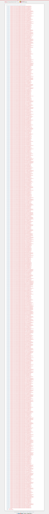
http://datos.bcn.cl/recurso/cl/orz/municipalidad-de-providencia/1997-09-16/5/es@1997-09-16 (20, 95)
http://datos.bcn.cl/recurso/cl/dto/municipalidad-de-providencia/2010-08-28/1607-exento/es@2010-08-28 (21, 237)
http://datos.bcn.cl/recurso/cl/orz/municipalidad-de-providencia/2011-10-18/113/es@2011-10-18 (20, 279)
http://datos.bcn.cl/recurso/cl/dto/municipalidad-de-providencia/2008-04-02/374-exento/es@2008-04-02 (21, 386)
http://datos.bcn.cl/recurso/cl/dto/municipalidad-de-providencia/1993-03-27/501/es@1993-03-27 (20, 387)
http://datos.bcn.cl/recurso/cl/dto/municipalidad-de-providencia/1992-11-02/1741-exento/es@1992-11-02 (21, 178)
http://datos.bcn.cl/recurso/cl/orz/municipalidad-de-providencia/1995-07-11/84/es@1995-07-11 (20, 462)
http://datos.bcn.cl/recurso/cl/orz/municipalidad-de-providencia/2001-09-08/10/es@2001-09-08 (20, 373)
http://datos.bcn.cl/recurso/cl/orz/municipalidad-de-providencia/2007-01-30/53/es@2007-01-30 (20, 31)
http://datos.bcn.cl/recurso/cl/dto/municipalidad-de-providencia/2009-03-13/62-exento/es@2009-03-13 (21, 307)
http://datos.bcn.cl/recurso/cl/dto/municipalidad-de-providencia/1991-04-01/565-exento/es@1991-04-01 (21, 390)
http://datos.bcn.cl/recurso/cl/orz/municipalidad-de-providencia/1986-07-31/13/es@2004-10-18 (20, 425)
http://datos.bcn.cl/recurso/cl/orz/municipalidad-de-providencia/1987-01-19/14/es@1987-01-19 (20, 435)
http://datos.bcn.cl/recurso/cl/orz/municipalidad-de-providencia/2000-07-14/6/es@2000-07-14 (20, 499)
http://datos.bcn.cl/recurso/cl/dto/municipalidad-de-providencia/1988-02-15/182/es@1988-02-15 (20, 130)
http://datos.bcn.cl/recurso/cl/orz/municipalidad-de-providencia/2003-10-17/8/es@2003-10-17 (20, 151)
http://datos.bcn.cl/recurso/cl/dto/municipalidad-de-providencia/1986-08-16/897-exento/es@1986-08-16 (21, 187)
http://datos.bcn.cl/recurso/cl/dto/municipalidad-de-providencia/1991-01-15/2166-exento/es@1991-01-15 (21, 145)
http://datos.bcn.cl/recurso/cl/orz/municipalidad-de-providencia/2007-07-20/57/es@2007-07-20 (20, 94)
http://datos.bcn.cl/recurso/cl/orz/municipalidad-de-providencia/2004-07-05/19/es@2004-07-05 (20, 184)
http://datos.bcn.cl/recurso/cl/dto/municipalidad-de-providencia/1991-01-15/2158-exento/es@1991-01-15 (21, 59)
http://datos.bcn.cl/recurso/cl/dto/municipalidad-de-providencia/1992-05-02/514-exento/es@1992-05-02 (21, 319)
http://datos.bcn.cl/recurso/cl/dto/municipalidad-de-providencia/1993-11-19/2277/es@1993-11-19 (21, 416)
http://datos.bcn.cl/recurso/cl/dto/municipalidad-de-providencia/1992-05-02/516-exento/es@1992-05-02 (21, 128)
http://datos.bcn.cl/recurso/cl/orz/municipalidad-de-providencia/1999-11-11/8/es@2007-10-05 (20, 118)
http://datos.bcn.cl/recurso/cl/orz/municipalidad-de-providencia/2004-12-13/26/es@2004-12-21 (20, 410)
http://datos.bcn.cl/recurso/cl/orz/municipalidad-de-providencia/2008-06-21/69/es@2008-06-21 (20, 149)
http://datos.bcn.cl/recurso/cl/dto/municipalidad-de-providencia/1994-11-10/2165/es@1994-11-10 (21, 265)
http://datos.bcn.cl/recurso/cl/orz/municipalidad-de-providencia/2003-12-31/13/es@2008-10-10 (20, 192)
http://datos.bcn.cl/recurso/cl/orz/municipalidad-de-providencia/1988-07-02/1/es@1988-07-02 (20, 287)
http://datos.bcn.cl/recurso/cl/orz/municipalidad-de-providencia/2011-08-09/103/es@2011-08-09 (20, 117)
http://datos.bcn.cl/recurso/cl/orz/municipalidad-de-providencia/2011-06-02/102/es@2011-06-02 (20, 98)
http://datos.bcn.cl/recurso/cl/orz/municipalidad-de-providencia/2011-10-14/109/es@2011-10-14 (20, 382)
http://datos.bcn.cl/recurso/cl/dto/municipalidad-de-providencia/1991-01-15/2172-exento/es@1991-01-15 (21, 306)
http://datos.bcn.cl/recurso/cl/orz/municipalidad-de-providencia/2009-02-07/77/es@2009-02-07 (20, 315)
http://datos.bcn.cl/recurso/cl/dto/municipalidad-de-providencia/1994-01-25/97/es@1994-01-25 (20, 135)
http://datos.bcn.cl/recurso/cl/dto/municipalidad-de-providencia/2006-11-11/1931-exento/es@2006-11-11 (21, 13)
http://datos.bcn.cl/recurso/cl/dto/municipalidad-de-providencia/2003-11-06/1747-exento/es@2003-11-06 (21, 282)
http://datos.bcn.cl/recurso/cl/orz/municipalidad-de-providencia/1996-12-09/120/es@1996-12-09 (20, 27)
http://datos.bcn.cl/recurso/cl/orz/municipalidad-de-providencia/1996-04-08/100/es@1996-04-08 (20, 263)
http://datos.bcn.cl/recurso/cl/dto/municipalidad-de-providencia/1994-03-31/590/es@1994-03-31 (20, 41)
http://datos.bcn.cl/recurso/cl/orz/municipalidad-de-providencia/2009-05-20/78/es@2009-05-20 (20, 123)
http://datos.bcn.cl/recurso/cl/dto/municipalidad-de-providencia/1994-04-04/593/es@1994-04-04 (20, 194)
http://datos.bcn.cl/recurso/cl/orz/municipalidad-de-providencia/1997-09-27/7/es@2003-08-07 (20, 409)
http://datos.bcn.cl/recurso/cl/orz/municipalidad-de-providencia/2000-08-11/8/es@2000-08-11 (20, 260)
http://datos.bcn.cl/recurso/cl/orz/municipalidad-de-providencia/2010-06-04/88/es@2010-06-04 (20, 358)
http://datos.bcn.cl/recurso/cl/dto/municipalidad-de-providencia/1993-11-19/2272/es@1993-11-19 (21, 136)
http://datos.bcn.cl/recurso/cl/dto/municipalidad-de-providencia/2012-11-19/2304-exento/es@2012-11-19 (21, 466)
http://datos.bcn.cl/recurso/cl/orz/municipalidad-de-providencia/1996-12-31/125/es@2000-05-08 (20, 359)
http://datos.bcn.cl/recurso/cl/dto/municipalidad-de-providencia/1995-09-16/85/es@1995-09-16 (20, 75)
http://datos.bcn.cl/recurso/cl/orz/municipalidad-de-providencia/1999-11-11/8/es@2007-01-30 (20, 415)
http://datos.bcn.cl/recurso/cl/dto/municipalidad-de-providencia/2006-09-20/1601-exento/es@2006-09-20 (21, 255)
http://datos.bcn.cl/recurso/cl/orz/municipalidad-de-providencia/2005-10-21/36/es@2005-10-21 (20, 461)
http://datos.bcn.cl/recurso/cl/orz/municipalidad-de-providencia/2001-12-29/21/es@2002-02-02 (20, 297)
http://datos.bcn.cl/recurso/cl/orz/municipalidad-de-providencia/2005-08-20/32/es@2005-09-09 (20, 38)
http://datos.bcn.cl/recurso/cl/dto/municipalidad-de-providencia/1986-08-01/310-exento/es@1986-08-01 (21, 79)
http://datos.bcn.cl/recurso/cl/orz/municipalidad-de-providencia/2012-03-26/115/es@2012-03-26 (20, 475)
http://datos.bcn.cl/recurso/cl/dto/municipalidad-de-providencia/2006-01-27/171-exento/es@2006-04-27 (21, 116)
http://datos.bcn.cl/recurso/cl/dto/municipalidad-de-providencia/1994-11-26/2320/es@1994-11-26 (21, 428)
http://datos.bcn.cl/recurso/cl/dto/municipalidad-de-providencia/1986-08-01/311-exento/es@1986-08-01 (21, 344)
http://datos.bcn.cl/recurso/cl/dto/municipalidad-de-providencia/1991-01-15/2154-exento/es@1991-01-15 (21, 364)
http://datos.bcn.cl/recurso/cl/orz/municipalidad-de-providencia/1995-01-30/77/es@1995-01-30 (20, 62)
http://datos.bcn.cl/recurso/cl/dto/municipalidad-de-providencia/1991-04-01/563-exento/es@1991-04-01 (21, 212)
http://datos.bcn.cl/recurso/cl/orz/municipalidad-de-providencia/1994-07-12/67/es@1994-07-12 (20, 405)
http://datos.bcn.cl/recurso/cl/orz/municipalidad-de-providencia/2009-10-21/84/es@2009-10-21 (20, 90)
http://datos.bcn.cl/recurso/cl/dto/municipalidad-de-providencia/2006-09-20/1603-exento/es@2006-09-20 (21, 371)
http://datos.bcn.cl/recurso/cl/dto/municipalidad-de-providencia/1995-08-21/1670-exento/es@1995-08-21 (21, 349)
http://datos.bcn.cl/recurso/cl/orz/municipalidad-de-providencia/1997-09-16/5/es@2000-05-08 (20, 24)
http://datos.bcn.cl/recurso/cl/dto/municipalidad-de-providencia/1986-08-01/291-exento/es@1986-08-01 (21, 395)
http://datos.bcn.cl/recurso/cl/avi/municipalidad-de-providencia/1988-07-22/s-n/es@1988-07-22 (20, 180)
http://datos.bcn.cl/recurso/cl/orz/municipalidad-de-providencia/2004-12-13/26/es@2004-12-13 (20, 193)
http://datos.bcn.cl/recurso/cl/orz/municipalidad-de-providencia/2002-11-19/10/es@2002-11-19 (20, 472)
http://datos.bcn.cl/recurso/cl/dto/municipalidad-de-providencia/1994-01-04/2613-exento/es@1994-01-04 (21, 278)
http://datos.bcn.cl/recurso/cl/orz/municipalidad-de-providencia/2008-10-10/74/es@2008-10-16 (20, 406)
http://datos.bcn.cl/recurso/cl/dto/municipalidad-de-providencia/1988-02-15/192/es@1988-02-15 (20, 231)
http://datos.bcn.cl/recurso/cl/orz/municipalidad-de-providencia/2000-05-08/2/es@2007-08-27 (20, 109)
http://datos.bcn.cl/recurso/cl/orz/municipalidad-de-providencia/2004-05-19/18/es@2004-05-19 (20, 52)
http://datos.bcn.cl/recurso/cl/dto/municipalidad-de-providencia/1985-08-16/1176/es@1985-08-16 (21, 336)
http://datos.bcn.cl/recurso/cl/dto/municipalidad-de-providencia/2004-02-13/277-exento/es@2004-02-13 (21, 155)
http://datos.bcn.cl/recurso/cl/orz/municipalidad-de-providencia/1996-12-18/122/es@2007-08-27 (20, 60)
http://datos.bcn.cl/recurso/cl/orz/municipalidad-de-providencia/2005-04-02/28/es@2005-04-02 (20, 236)
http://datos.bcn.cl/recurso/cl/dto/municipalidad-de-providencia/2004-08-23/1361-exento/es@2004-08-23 (21, 423)
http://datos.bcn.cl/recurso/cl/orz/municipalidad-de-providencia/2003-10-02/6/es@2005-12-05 (20, 164)
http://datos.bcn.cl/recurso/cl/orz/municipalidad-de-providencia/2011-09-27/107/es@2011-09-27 (20, 196)
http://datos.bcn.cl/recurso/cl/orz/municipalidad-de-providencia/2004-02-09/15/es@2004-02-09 (20, 206)
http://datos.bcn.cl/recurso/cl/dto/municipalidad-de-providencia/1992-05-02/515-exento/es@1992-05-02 (21, 376)
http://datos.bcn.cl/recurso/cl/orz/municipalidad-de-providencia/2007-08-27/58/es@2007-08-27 (20, 420)
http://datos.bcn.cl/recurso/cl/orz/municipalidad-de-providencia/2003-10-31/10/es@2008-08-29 (20, 66)
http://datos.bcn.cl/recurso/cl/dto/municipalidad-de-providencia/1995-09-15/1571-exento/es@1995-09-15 (21, 76)
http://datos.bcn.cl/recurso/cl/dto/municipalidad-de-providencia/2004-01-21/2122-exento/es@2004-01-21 (21, 401)
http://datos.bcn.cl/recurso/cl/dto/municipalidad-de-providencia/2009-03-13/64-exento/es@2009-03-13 (21, 19)
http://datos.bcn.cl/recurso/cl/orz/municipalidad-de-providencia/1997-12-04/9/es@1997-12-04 (20, 258)
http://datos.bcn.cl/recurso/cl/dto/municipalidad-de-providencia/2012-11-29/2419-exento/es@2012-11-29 (21, 357)
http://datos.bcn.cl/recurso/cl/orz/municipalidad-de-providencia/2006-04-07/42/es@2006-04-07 (20, 459)
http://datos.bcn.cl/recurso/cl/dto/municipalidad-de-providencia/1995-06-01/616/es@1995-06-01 (20, 249)
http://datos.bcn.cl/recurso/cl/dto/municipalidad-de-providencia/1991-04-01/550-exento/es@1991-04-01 (21, 141)
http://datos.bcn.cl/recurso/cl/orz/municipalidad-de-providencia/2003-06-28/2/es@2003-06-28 (20, 112)
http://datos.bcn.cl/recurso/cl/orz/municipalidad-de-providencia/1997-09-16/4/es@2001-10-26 (20, 132)
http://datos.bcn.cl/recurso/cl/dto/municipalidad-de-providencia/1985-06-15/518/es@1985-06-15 (20, 341)
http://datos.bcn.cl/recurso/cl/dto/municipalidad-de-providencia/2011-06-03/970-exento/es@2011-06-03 (21, 419)
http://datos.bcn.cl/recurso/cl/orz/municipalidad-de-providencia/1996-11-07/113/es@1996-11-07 (20, 485)
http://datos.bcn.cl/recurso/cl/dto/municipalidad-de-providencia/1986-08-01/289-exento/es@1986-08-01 (21, 65)
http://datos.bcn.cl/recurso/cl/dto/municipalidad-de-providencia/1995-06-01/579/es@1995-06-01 (20, 216)
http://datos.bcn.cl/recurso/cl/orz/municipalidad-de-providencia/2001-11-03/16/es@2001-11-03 (20, 50)
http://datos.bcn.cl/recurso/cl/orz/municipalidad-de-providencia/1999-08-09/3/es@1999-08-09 (20, 165)
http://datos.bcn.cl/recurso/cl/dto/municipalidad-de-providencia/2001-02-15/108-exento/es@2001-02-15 (21, 253)
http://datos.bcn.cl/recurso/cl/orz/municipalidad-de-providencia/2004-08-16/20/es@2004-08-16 (20, 277)
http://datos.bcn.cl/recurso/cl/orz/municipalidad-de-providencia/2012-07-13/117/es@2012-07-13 (20, 104)
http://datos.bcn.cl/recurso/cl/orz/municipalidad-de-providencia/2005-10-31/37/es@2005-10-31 (20, 368)
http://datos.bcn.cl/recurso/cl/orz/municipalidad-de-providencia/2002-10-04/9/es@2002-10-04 (20, 340)
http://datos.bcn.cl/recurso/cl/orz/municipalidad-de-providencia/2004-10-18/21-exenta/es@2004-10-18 (21, 159)
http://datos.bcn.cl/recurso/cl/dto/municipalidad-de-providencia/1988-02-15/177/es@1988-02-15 (20, 467)
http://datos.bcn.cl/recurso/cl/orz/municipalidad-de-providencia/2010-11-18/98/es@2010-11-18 (20, 326)
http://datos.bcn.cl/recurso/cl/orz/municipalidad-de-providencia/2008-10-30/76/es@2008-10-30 (20, 397)
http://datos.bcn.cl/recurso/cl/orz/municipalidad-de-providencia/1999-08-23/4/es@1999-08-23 (20, 55)
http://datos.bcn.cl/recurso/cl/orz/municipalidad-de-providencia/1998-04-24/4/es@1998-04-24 (20, 207)
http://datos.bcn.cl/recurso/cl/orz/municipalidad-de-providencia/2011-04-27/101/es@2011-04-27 (20, 163)
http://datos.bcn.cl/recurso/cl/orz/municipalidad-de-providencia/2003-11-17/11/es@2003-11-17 (20, 7)
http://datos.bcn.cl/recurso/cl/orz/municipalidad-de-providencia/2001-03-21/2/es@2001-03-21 (20, 414)
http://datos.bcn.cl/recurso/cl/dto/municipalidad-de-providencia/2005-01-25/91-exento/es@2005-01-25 (21, 352)
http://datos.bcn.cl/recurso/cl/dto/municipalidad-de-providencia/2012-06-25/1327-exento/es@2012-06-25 (21, 434)
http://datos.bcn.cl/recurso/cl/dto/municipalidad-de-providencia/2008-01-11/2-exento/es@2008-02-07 (21, 234)
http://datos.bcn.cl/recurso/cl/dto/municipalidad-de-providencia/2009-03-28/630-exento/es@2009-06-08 (21, 400)
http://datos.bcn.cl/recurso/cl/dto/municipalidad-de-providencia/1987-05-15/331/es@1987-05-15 (20, 8)
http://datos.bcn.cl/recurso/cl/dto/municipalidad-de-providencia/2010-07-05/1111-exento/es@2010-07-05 (21, 482)
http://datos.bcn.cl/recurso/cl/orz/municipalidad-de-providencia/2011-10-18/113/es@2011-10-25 (20, 240)
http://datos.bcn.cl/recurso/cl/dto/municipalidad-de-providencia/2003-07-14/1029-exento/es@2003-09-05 (21, 331)
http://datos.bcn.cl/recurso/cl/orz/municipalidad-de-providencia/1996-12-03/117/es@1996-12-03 (20, 303)
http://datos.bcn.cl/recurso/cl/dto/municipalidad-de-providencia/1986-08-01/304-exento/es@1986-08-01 (21, 311)
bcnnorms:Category (11, 509)
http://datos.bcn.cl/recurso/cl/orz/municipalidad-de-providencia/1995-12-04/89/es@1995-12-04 (20, 208)
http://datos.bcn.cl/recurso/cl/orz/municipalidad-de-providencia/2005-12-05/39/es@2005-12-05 (20, 102)
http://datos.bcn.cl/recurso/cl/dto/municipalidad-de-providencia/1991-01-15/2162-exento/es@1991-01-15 (21, 288)
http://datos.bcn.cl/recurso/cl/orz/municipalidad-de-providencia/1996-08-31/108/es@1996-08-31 (20, 443)
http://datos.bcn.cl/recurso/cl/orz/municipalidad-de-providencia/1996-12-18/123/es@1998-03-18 (20, 51)
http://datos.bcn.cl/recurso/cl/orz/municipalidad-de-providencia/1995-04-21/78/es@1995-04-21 (20, 169)
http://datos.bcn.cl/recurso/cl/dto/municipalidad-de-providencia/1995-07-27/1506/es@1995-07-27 (21, 439)
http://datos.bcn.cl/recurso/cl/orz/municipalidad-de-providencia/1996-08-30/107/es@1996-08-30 (20, 131)
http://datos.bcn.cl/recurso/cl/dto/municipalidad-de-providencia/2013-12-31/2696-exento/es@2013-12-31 (21, 21)
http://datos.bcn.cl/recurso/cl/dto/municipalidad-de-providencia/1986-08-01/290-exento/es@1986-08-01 (21, 42)
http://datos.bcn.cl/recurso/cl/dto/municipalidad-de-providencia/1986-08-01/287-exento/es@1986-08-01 (21, 385)
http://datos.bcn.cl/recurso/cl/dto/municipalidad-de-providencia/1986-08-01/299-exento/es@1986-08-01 (21, 221)
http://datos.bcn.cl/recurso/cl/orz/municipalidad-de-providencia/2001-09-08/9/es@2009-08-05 (20, 363)
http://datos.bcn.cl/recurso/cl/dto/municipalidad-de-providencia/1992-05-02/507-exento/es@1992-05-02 (21, 73)
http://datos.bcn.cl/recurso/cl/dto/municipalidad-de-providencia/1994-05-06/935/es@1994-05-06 (20, 168)
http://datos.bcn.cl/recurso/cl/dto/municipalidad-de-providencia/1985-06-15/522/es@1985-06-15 (20, 404)
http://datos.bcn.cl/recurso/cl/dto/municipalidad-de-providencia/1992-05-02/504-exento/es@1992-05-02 (21, 175)
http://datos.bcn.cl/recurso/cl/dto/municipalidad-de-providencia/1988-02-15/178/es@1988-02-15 (20, 353)
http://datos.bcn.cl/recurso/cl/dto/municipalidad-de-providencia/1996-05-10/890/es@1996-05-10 (20, 296)
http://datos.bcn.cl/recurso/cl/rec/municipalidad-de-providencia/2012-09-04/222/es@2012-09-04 (20, 203)
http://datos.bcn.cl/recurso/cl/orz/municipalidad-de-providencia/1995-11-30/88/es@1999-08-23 (20, 272)
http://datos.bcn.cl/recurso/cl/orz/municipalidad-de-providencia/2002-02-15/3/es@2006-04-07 (20, 156)
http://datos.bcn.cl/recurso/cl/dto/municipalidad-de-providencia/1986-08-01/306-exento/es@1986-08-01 (21, 173)
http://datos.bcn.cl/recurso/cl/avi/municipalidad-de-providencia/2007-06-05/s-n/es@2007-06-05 (20, 449)
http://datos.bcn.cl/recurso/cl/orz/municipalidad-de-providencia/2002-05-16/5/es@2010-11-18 (20, 202)
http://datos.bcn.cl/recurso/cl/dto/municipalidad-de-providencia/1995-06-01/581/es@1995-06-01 (20, 491)
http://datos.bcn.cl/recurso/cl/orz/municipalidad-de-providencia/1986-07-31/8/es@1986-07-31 (20, 232)
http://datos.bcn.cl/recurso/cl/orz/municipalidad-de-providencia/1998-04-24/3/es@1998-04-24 (20, 142)
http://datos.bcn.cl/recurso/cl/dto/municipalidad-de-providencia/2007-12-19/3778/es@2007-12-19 (21, 458)
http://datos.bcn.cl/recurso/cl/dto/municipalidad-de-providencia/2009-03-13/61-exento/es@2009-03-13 (21, 324)
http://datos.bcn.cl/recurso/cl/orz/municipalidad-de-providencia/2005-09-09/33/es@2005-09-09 (20, 362)
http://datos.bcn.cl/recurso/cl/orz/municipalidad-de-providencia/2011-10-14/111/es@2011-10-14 (20, 274)
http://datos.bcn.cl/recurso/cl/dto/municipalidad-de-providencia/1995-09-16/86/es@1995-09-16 (20, 430)
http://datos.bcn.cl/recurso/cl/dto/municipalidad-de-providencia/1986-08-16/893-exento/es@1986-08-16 (21, 108)
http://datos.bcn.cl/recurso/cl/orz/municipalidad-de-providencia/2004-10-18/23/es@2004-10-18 (20, 438)
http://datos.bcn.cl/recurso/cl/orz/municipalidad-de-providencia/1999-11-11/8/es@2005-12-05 (20, 220)
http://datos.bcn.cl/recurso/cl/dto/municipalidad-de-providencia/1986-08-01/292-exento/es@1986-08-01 (21, 47)
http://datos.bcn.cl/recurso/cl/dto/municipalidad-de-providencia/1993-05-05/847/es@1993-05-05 (20, 22)
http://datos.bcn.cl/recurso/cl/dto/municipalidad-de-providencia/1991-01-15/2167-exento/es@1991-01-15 (21, 322)
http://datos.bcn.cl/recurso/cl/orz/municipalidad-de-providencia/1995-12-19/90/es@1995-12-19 (20, 444)
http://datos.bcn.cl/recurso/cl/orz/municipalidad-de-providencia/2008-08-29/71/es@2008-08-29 (20, 501)
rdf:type (7, 508)
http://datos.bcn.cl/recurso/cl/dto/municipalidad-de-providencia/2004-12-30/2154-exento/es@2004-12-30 (21, 339)
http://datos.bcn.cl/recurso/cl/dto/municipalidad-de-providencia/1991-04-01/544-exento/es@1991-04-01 (21, 64)
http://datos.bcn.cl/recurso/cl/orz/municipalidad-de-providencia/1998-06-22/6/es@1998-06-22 (20, 146)
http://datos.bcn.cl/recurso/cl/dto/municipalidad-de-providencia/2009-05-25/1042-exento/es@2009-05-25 (21, 305)
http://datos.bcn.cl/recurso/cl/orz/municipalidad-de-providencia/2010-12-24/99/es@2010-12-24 (20, 292)
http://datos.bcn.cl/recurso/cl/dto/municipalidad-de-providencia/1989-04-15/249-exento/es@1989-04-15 (21, 230)
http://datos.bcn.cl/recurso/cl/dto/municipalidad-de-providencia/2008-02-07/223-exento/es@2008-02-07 (21, 284)
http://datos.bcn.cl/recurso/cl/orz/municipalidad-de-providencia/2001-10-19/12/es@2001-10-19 (20, 103)
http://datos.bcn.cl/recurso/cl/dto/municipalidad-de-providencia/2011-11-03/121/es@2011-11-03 (20, 334)
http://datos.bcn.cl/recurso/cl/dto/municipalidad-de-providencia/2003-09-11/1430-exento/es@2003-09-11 (21, 269)
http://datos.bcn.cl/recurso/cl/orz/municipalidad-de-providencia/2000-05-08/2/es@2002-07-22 (20, 506)
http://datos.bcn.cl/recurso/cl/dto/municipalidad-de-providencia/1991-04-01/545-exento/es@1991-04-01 (21, 229)
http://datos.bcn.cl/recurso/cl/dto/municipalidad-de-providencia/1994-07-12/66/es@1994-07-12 (20, 377)
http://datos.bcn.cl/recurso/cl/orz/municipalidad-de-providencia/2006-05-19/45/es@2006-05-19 (20, 125)
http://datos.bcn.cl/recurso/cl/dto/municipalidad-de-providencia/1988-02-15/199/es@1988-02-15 (20, 166)
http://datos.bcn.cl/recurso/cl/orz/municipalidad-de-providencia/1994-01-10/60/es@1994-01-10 (20, 113)
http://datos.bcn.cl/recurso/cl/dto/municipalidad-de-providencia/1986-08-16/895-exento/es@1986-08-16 (21, 69)
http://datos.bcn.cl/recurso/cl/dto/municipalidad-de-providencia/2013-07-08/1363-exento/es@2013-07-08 (21, 473)
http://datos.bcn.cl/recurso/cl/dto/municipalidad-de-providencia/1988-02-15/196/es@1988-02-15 (20, 480)
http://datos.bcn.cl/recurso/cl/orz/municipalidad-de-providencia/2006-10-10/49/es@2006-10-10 (20, 198)
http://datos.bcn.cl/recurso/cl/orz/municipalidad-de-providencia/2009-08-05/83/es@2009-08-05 (20, 182)
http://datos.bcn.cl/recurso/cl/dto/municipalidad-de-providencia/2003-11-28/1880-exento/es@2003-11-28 (21, 170)
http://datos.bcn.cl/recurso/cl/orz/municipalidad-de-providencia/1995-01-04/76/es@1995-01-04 (20, 300)
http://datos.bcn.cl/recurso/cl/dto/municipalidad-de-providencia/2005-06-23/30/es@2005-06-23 (20, 92)
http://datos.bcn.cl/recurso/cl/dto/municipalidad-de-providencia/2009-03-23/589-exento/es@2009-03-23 (21, 40)
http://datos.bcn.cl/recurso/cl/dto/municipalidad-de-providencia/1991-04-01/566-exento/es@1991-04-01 (21, 407)
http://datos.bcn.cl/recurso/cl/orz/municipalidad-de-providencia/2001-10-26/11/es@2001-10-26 (20, 137)
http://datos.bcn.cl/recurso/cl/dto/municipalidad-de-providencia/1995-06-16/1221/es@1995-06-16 (21, 245)
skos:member (8, 7)
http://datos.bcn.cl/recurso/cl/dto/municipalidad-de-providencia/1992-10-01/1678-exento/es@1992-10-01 (21, 197)
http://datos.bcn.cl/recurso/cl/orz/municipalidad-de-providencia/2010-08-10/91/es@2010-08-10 (20, 273)
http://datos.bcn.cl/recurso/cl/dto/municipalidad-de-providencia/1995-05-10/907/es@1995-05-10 (20, 391)
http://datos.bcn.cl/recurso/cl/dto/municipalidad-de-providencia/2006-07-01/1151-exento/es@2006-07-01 (21, 45)
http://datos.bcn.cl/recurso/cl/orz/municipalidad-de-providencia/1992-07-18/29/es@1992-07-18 (20, 490)
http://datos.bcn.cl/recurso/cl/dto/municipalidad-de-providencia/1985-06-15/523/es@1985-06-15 (20, 250)
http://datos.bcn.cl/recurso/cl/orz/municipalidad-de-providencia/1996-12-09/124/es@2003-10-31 (20, 426)
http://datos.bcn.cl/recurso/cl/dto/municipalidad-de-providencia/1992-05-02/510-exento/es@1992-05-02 (21, 32)
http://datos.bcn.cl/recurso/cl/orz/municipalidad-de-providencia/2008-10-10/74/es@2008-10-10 (20, 500)
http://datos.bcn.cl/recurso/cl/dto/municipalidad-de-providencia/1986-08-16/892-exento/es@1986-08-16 (21, 453)
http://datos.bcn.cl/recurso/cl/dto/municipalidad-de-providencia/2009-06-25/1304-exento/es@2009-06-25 (21, 325)
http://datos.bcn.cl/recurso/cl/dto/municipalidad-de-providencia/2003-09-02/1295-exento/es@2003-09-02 (21, 107)
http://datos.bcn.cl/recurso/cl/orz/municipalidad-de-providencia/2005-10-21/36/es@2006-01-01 (20, 301)
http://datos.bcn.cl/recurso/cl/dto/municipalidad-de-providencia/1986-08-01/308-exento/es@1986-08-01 (21, 348)
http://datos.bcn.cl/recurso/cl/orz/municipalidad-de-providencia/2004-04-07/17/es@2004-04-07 (20, 215)
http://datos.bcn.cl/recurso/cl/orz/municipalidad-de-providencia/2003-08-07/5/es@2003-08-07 (20, 477)
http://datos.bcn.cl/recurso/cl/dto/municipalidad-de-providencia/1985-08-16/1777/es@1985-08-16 (21, 70)
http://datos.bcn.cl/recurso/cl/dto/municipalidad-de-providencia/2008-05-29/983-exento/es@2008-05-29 (21, 33)
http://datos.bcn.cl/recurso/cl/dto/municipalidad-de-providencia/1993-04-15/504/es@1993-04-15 (20, 463)
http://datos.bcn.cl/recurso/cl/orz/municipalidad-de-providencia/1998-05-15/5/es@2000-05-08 (20, 189)
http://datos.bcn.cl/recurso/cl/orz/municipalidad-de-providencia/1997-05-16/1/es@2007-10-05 (20, 80)
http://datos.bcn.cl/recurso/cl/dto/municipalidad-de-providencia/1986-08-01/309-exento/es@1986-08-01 (21, 286)
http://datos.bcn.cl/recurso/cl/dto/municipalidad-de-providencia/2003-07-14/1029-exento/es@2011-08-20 (21, 496)
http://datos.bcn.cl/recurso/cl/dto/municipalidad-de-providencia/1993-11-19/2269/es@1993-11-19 (21, 127)
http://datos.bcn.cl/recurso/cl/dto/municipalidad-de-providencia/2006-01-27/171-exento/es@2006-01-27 (21, 88)
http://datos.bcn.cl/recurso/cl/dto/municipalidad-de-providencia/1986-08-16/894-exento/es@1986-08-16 (21, 372)
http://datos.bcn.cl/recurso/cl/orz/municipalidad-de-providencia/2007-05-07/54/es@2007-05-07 (20, 154)
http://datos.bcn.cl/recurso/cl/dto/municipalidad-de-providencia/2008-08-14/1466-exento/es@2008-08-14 (21, 330)
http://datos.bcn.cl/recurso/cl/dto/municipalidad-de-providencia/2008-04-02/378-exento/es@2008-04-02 (21, 396)
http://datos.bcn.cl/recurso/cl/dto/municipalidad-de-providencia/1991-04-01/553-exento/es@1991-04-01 (21, 61)
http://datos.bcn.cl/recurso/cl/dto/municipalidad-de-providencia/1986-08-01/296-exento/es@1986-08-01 (21, 291)
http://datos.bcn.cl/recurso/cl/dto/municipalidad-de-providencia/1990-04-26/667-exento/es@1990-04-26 (21, 270)
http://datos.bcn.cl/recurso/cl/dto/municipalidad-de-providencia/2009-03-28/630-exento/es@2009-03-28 (21, 335)
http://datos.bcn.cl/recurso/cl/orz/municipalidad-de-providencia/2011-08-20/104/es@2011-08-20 (20, 424)
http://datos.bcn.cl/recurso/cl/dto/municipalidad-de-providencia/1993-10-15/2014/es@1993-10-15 (21, 183)
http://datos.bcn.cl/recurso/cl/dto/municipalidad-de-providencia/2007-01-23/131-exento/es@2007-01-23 (21, 383)
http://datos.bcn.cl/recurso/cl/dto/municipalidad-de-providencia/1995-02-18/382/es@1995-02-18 (20, 486)
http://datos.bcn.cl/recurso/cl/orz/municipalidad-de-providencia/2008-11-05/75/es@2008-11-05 (20, 26)
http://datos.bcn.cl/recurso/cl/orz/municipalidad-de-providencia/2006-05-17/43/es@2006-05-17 (20, 46)
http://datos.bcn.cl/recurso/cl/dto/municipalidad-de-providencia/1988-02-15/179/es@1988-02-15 (20, 147)
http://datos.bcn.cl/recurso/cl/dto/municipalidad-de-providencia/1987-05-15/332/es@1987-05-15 (20, 99)
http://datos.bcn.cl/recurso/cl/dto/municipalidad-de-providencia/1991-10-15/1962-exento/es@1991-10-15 (21, 388)
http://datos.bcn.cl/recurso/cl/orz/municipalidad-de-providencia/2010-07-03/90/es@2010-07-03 (20, 251)
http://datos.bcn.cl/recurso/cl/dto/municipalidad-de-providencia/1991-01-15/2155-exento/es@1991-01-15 (21, 199)
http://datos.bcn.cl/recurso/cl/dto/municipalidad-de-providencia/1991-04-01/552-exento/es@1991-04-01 (21, 302)
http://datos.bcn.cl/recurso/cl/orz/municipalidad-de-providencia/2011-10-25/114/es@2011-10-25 (20, 126)
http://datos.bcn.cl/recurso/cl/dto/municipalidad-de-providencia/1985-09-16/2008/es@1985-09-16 (21, 495)
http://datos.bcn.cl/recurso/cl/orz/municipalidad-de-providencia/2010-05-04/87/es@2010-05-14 (20, 298)
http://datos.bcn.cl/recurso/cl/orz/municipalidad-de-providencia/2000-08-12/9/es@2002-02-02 (20, 93)
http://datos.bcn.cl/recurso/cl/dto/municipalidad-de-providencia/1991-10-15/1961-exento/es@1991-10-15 (21, 454)
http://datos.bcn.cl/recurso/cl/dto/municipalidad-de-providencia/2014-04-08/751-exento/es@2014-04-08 (21, 213)
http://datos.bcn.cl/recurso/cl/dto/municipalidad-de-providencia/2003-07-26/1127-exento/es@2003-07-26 (21, 317)
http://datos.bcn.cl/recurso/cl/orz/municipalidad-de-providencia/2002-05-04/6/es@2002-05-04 (20, 476)
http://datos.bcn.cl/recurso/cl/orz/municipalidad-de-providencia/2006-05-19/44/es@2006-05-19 (20, 97)
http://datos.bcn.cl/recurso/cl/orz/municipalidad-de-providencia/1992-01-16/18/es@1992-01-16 (20, 429)
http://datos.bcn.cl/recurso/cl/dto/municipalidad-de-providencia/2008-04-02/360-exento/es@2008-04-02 (21, 85)
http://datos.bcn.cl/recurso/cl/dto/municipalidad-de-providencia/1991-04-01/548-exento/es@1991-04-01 (21, 492)
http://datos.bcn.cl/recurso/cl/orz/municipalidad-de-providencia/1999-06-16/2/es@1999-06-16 (20, 28)
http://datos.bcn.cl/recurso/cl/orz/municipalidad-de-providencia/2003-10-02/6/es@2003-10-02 (20, 211)
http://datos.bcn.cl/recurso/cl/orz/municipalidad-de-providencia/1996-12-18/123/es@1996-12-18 (20, 177)
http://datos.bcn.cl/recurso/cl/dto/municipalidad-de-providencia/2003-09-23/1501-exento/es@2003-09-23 (21, 494)
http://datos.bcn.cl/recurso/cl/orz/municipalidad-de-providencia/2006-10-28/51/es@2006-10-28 (20, 140)
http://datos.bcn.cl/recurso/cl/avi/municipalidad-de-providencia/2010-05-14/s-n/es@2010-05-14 (20, 343)
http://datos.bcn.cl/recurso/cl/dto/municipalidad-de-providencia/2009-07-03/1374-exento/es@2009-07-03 (21, 312)
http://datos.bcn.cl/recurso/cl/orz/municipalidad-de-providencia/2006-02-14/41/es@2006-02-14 (20, 267)
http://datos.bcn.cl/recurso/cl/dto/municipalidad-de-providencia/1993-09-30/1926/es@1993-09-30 (21, 248)
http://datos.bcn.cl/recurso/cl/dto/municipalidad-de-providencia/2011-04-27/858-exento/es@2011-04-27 (21, 381)
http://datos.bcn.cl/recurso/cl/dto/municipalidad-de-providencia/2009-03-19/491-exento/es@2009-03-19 (21, 411)
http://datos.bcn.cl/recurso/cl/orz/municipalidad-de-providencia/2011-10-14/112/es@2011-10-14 (20, 201)
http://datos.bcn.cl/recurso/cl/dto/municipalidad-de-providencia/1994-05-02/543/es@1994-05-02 (20, 244)
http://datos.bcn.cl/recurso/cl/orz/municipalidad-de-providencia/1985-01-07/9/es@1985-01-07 (20, 333)
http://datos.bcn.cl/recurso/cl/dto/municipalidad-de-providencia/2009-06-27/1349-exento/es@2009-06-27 (21, 440)
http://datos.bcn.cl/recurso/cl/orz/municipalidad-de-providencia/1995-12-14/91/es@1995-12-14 (20, 150)
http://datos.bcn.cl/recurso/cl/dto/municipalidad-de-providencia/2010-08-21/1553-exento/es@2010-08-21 (21, 468)
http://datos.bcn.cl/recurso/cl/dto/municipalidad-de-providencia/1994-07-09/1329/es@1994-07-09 (21, 470)
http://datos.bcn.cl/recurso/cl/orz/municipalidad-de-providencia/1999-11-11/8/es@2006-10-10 (20, 74)
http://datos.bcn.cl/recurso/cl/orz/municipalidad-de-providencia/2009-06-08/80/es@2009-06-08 (20, 56)
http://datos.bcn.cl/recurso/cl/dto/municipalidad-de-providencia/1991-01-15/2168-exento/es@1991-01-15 (21, 448)
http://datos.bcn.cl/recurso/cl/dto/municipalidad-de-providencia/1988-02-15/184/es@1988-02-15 (20, 264)
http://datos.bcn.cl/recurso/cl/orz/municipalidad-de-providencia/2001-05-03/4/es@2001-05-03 (20, 106)
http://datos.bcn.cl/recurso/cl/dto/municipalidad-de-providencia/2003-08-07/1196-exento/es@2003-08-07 (21, 283)
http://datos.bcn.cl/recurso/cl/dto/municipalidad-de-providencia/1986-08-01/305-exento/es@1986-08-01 (21, 217)
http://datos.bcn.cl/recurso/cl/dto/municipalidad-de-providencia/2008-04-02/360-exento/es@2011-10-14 (21, 442)
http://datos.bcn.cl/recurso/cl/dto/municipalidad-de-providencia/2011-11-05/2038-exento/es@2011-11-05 (21, 452)
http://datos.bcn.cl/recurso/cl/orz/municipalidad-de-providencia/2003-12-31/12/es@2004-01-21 (20, 321)
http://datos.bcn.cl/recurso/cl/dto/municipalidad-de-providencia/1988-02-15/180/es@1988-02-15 (20, 456)
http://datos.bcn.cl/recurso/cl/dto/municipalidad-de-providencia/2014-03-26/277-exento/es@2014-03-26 (21, 316)
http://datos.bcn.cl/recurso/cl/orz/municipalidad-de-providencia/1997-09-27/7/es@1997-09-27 (20, 210)
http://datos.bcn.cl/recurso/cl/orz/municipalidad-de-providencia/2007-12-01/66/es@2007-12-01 (20, 246)
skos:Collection (10, 508)
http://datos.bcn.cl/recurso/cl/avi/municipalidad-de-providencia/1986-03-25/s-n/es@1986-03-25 (20, 12)
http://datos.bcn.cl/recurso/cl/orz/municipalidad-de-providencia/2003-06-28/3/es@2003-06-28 (20, 314)
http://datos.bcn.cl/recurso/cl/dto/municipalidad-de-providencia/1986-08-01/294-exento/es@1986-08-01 (21, 84)
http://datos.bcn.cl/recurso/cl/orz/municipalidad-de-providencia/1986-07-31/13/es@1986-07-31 (20, 354)
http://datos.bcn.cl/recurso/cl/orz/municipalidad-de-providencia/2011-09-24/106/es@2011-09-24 (20, 293)
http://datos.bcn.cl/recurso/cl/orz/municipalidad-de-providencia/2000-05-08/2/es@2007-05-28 (20, 254)
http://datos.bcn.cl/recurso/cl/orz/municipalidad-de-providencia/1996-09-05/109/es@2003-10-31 (20, 310)
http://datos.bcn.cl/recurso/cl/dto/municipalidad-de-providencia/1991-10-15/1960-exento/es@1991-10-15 (21, 161)
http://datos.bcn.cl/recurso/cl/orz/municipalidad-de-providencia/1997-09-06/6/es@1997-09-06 (20, 402)
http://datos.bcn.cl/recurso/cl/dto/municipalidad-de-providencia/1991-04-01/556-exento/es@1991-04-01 (21, 111)
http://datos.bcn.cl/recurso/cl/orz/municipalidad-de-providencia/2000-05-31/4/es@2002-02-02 (20, 17)
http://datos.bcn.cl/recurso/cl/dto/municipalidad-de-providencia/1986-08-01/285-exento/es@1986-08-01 (21, 218)
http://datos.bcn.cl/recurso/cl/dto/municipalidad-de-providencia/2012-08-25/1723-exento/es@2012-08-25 (21, 320)
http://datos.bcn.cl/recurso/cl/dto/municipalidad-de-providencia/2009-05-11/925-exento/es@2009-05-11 (21, 345)
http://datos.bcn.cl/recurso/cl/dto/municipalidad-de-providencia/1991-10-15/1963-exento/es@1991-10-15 (21, 241)
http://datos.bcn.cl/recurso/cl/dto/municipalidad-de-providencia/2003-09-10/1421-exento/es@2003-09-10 (21, 378)
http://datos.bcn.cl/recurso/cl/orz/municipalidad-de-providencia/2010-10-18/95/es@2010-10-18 (20, 355)
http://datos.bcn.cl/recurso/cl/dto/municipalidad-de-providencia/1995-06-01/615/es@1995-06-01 (20, 222)
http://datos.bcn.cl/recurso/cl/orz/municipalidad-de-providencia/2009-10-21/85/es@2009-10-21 (20, 122)
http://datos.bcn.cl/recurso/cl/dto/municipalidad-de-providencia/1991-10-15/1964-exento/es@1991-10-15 (21, 43)
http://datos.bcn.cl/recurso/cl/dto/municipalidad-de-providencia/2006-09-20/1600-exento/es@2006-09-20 (21, 504)
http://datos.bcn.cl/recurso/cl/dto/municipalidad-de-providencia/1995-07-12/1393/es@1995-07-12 (21, 36)
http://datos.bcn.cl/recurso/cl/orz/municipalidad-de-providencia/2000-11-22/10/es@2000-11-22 (20, 188)
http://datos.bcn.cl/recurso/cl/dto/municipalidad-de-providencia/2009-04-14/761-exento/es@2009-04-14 (21, 338)
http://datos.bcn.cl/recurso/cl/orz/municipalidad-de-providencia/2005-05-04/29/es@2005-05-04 (20, 457)
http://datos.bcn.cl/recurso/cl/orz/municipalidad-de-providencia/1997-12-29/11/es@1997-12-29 (20, 226)
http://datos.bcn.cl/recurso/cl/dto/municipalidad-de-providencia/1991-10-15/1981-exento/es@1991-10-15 (21, 23)
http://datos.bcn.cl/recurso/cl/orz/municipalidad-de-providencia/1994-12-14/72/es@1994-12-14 (20, 350)
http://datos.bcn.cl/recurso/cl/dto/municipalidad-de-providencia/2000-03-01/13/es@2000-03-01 (20, 9)
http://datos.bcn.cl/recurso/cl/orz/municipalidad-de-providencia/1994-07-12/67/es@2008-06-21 (20, 227)
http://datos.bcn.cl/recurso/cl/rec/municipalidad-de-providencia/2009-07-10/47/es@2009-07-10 (20, 57)
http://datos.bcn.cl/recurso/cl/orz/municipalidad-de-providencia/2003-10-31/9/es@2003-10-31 (20, 447)
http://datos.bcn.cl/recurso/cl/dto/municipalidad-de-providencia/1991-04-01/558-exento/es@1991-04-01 (21, 225)
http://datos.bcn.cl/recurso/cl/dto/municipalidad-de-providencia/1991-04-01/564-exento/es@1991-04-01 (21, 235)
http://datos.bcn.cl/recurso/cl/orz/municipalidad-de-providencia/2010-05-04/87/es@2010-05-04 (20, 481)
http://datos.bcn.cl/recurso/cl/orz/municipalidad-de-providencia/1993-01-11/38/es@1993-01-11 (20, 433)
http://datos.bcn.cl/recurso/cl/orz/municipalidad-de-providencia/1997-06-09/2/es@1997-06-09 (20, 268)
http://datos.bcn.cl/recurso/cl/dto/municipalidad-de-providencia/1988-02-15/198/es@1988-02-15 (20, 14)
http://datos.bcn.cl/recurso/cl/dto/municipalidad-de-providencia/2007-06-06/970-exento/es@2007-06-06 (21, 392)
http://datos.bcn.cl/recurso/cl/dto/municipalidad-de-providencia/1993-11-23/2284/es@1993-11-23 (21, 37)
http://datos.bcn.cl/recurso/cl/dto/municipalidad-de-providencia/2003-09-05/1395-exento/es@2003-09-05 (21, 369)
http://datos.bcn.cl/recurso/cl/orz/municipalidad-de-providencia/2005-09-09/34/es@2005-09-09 (20, 179)
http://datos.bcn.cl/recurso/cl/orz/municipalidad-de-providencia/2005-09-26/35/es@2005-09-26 (20, 174)
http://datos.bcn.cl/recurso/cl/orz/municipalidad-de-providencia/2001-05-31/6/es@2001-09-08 (20, 89)
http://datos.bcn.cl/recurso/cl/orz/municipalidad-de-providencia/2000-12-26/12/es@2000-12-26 (20, 121)
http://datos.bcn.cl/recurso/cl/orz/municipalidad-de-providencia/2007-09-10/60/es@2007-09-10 (20, 144)
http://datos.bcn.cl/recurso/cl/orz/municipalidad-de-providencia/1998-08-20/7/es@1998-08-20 (20, 505)
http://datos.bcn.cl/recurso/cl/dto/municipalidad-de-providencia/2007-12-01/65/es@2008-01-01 (20, 487)
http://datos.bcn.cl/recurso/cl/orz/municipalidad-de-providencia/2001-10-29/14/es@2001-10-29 (20, 367)
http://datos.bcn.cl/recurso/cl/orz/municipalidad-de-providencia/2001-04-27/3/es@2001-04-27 (20, 489)
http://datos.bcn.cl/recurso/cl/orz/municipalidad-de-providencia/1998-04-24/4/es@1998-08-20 (20, 329)
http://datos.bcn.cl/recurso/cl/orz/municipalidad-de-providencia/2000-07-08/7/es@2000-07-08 (20, 421)
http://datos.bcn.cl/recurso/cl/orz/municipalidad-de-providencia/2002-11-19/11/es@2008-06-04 (20, 18)
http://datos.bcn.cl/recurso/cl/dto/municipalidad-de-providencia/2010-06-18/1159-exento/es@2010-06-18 (21, 239)
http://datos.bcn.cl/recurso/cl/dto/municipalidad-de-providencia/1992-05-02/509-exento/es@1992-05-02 (21, 78)
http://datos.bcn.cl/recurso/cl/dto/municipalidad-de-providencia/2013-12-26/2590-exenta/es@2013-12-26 (21, 281)
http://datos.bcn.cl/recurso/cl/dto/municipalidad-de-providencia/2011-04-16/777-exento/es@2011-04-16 (21, 471)
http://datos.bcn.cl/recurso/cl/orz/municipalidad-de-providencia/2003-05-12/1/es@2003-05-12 (20, 83)
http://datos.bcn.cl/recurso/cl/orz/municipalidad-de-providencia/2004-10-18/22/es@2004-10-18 (20, 259)
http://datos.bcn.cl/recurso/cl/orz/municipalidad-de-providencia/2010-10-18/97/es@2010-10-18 (20, 71)
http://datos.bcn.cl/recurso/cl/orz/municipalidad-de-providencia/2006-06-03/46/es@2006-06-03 (20, 160)
